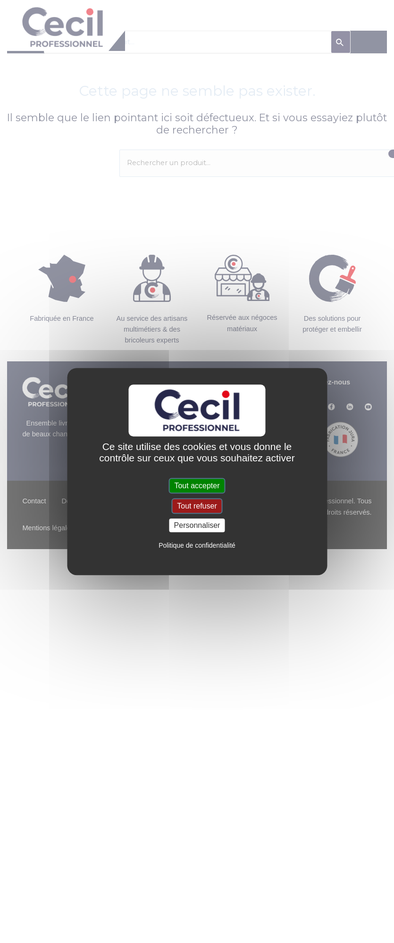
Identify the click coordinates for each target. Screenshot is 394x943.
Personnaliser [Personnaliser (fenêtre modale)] (197, 525)
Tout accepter (196, 486)
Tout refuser (197, 506)
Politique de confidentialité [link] (197, 545)
